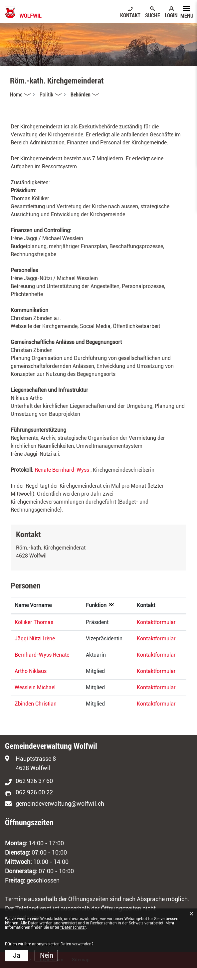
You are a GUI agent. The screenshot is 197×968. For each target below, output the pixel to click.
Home (16, 94)
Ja (16, 955)
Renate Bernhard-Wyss (62, 470)
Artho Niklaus (31, 671)
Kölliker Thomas (34, 622)
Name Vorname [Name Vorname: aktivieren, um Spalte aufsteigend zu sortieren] (33, 605)
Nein (46, 955)
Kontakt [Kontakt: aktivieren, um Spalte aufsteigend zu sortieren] (146, 605)
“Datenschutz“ (73, 927)
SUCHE (152, 15)
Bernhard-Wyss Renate (42, 655)
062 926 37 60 (34, 780)
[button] (51, 94)
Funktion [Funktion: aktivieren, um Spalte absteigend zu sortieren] (96, 605)
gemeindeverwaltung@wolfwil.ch (60, 803)
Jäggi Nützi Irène (35, 638)
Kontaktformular (156, 622)
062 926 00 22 (34, 792)
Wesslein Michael (35, 687)
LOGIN (171, 15)
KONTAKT (130, 15)
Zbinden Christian (36, 704)
